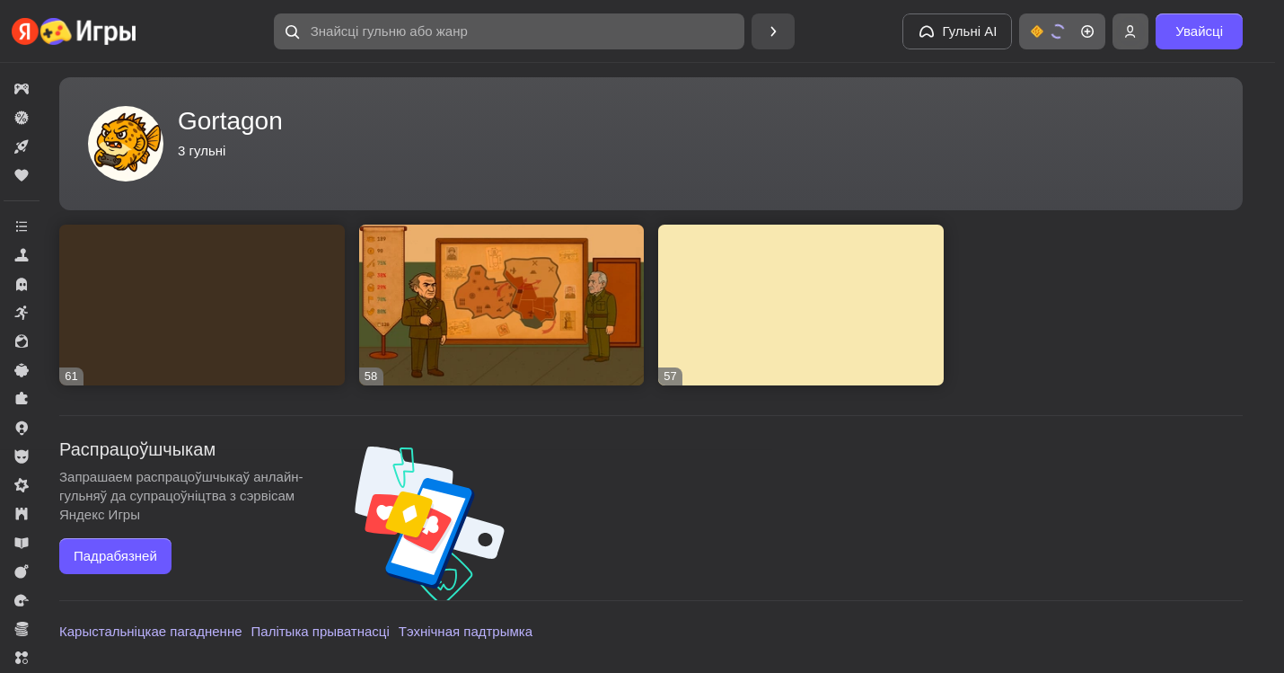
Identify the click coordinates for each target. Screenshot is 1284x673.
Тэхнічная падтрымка (465, 631)
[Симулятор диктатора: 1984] (801, 305)
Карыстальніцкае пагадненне (150, 631)
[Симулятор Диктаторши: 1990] (202, 305)
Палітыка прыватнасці (320, 631)
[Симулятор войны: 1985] (502, 305)
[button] (509, 31)
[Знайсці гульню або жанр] (509, 31)
